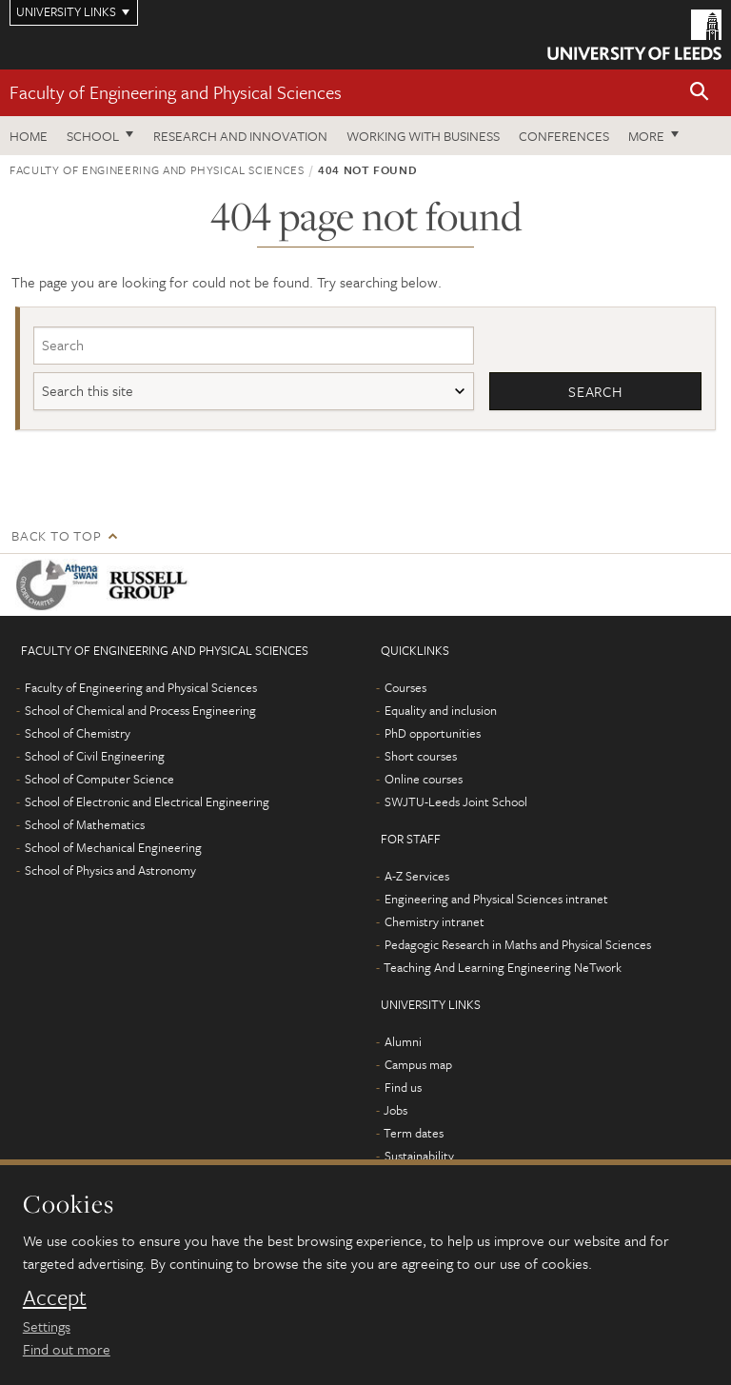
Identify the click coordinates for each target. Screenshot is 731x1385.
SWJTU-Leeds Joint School (456, 801)
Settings (46, 1326)
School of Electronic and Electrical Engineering (147, 801)
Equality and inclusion (441, 710)
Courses (405, 687)
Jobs (395, 1109)
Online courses (424, 778)
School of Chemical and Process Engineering (140, 710)
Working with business (423, 136)
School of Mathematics (85, 824)
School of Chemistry (77, 732)
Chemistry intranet (434, 921)
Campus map (418, 1064)
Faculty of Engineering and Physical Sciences (176, 92)
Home (29, 136)
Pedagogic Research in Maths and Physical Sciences (518, 944)
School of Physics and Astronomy (110, 870)
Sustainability (419, 1155)
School (93, 136)
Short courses (421, 755)
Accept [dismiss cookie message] (55, 1297)
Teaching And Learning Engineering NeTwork (503, 967)
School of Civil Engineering (95, 755)
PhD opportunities (433, 732)
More (646, 136)
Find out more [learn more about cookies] (66, 1348)
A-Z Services (417, 875)
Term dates (414, 1132)
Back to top (56, 535)
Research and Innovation (240, 136)
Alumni (403, 1041)
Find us (403, 1087)
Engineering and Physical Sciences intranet (496, 898)
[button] (699, 92)
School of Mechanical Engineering (113, 847)
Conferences (564, 136)
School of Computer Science (99, 778)
